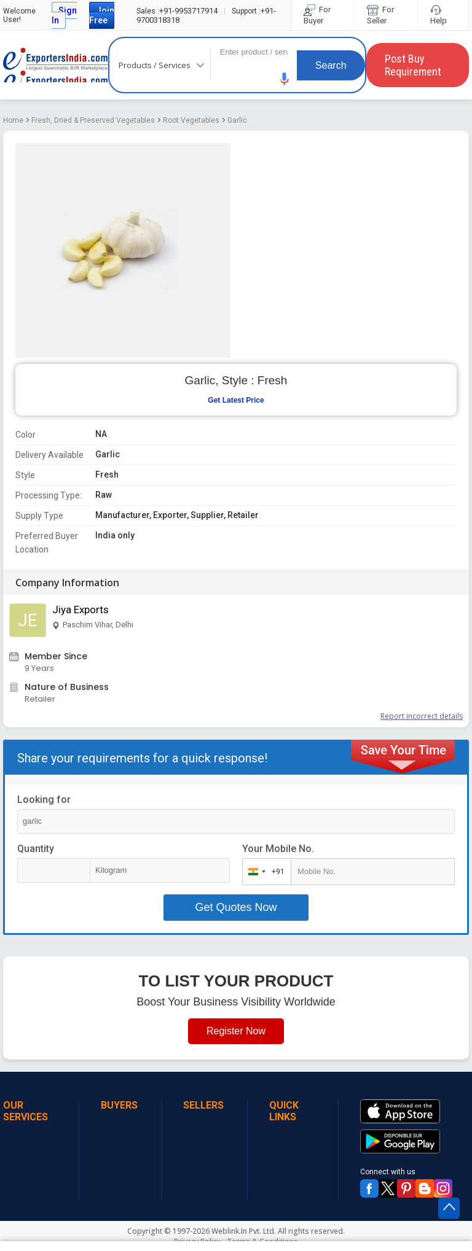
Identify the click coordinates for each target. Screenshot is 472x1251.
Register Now (236, 1031)
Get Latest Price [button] (236, 400)
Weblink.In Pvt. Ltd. (243, 1231)
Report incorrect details (421, 716)
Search (331, 65)
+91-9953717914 (177, 10)
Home (13, 120)
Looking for (44, 799)
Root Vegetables (191, 120)
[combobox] (264, 871)
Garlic (237, 120)
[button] (284, 79)
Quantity (35, 848)
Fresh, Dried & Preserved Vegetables (93, 120)
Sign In (64, 15)
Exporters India (55, 65)
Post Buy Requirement (413, 65)
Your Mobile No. (278, 848)
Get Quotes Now (236, 907)
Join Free (101, 15)
